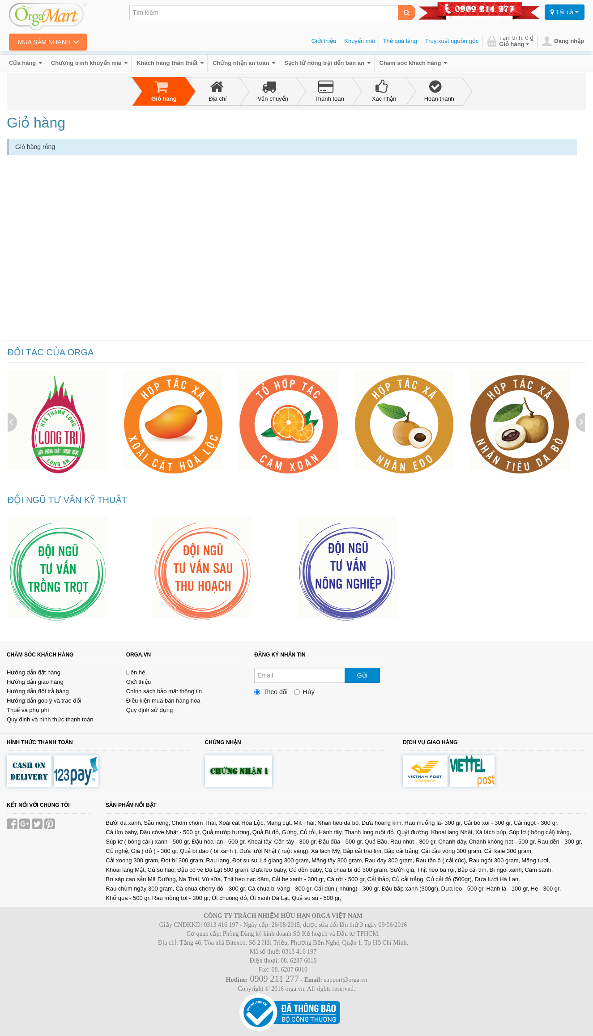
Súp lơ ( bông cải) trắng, (540, 832)
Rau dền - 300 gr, (560, 841)
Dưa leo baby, (269, 869)
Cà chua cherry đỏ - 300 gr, (210, 888)
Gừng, (290, 832)
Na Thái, (190, 879)
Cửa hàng (25, 63)
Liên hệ (135, 672)
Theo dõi (270, 691)
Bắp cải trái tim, (363, 851)
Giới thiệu (323, 41)
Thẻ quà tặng (400, 41)
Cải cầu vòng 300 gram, (452, 851)
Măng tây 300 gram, (337, 860)
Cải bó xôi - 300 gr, (488, 822)
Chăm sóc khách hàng (414, 63)
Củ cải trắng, (408, 879)
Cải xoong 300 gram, (132, 860)
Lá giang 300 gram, (285, 860)
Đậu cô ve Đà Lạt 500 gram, (213, 869)
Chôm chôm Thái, (194, 822)
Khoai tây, (260, 841)
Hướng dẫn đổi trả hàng (38, 691)
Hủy (304, 691)
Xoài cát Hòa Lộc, (242, 822)
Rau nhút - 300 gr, (413, 841)
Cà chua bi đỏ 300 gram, (356, 869)
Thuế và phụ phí (28, 710)
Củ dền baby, (306, 869)
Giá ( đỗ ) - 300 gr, (155, 851)
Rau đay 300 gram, (389, 860)
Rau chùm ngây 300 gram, (140, 888)
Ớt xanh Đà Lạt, (270, 898)
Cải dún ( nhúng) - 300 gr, (347, 888)
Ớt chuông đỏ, (230, 898)
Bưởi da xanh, (124, 822)
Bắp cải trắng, (402, 851)
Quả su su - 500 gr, (316, 898)
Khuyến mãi (359, 41)
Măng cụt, (279, 822)
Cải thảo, (379, 879)
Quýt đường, (413, 832)
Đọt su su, (245, 860)
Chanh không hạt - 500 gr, (502, 841)
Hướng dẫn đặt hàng (33, 672)
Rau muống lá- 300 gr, (433, 822)
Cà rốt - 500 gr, (346, 879)
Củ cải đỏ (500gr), (449, 879)
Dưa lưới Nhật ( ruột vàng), (274, 851)
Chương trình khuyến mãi (89, 63)
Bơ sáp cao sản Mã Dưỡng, (141, 879)
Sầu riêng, (157, 822)
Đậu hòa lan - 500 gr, (219, 841)
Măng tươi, (535, 860)
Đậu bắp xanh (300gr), (411, 888)
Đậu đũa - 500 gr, (340, 841)
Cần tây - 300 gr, (295, 841)
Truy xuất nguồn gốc (451, 41)
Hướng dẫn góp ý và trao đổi (44, 700)
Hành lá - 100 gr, (507, 888)
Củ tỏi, (308, 832)
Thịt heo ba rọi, (436, 869)
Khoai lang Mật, (126, 869)
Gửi (362, 675)
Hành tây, (331, 832)
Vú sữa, (212, 879)
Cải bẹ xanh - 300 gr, (298, 879)
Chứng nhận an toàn (244, 63)
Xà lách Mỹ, (326, 851)
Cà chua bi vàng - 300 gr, (280, 888)
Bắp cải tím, (472, 869)
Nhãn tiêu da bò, (338, 822)
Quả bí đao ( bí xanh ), (209, 851)
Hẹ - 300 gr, (546, 888)
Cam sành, (539, 869)
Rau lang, (218, 860)
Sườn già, (402, 869)
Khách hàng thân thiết (170, 63)
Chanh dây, (453, 841)
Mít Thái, (305, 822)
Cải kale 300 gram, (508, 851)
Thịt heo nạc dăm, (247, 879)
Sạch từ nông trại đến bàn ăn (327, 63)
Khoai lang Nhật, (452, 832)
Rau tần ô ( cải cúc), (442, 860)
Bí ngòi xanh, (507, 869)
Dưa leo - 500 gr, (463, 888)
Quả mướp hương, (226, 832)
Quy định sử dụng (149, 710)
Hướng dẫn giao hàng (35, 681)
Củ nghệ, (117, 851)
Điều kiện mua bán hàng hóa (163, 700)
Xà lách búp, (491, 832)
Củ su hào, (161, 869)
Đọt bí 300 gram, (183, 860)
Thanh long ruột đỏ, (369, 832)
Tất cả (564, 12)
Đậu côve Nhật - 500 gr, (170, 832)
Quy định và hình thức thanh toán (50, 719)
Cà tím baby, (122, 832)
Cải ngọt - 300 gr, (536, 822)
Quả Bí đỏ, (266, 832)
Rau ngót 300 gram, (494, 860)
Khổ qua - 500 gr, (128, 898)
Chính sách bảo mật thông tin (164, 691)
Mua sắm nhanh (44, 42)
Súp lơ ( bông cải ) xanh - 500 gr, (148, 841)
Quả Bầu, (377, 841)
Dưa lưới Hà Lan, (497, 879)
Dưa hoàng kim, (382, 822)
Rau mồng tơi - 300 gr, (181, 898)
